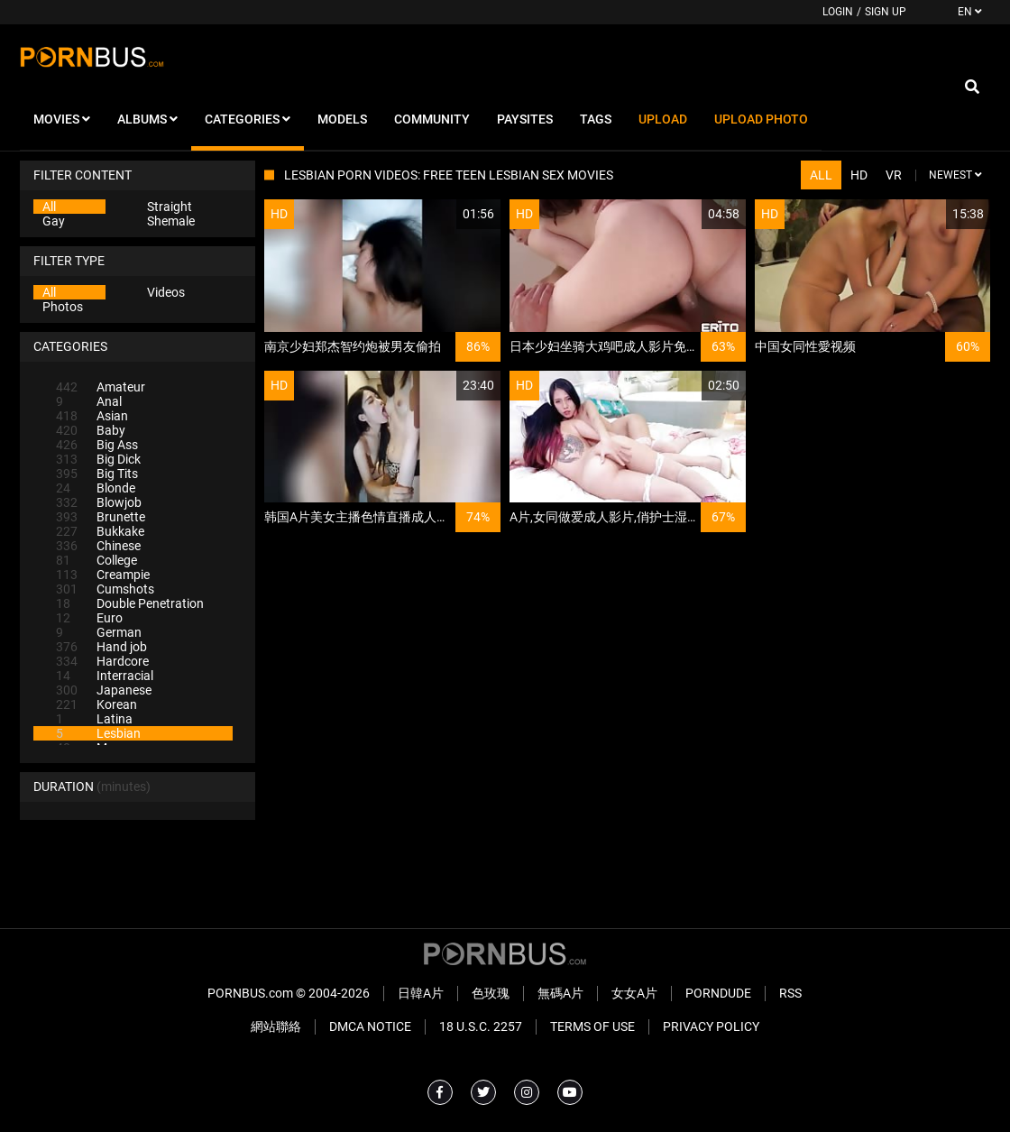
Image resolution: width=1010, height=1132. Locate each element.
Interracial (104, 675)
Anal (89, 401)
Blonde (95, 488)
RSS (790, 993)
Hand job (101, 647)
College (96, 560)
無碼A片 (560, 993)
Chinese (98, 545)
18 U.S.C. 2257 (480, 1026)
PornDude (718, 993)
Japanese (104, 690)
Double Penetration (130, 603)
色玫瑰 (491, 993)
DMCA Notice (370, 1026)
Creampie (103, 574)
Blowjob (99, 502)
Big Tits (97, 473)
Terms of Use (592, 1026)
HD (859, 175)
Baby (90, 430)
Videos (166, 292)
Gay (53, 221)
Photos (62, 306)
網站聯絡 (276, 1026)
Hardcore (102, 661)
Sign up (885, 11)
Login (837, 11)
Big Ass (97, 444)
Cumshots (105, 589)
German (99, 632)
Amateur (100, 387)
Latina (94, 719)
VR (894, 175)
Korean (96, 704)
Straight (169, 206)
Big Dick (98, 459)
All (49, 206)
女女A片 (634, 993)
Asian (92, 416)
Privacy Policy (711, 1026)
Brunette (100, 517)
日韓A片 (421, 993)
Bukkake (100, 531)
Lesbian (98, 733)
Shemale (171, 221)
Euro (89, 618)
